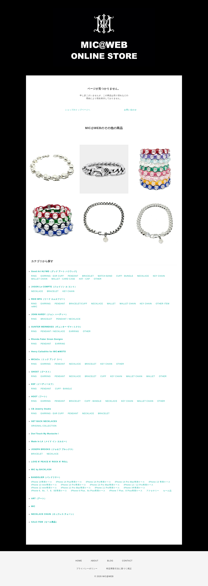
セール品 (167, 491)
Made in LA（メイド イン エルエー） (49, 441)
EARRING (46, 304)
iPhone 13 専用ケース (159, 482)
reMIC (34, 306)
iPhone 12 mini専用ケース (44, 488)
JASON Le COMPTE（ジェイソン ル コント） (54, 287)
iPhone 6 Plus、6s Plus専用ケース (88, 491)
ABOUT (94, 561)
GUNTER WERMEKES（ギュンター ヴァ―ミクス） (56, 327)
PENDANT (73, 276)
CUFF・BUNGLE (124, 276)
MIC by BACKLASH (41, 469)
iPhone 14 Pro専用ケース (98, 482)
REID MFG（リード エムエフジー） (48, 299)
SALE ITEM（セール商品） (44, 522)
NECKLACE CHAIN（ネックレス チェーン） (53, 514)
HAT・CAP (84, 279)
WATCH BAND (105, 276)
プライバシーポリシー (87, 568)
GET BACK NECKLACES (44, 421)
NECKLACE (143, 276)
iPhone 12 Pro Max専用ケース (76, 488)
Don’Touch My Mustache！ (45, 434)
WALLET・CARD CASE (63, 279)
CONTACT (127, 561)
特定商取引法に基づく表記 (119, 568)
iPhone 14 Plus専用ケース (69, 482)
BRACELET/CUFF (78, 304)
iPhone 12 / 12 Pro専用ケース (138, 485)
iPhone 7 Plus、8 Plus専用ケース (126, 491)
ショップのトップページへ (77, 110)
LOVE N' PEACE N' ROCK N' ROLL (49, 462)
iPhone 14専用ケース (41, 482)
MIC (33, 506)
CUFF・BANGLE (63, 389)
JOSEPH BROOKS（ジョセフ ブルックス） (52, 449)
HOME (79, 561)
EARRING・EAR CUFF (52, 276)
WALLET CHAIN (39, 279)
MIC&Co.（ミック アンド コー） (47, 359)
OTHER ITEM (162, 304)
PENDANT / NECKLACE (68, 319)
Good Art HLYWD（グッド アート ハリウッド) (54, 271)
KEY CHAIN (159, 276)
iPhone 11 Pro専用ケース (107, 488)
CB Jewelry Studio (41, 409)
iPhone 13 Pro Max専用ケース (105, 485)
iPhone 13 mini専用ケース (44, 485)
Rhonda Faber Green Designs (47, 339)
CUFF (103, 376)
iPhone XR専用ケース (134, 488)
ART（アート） (38, 498)
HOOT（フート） (39, 396)
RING (34, 276)
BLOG (110, 561)
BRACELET (88, 276)
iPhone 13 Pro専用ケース (73, 485)
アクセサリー (152, 491)
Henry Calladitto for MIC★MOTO (48, 351)
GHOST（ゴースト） (41, 372)
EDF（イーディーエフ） (43, 384)
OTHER (97, 279)
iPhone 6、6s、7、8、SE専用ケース (49, 491)
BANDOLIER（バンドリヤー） (46, 477)
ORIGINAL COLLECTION (44, 426)
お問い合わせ (130, 110)
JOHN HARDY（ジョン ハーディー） (49, 314)
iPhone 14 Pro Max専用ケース (130, 482)
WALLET (111, 304)
